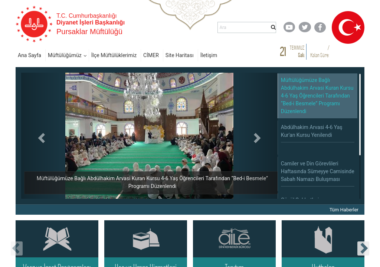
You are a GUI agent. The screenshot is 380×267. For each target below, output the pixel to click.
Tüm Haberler (344, 209)
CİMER (151, 55)
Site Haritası (180, 55)
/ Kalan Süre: (319, 51)
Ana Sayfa (29, 55)
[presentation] (17, 248)
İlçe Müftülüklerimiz (114, 55)
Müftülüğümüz (65, 55)
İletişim (208, 55)
